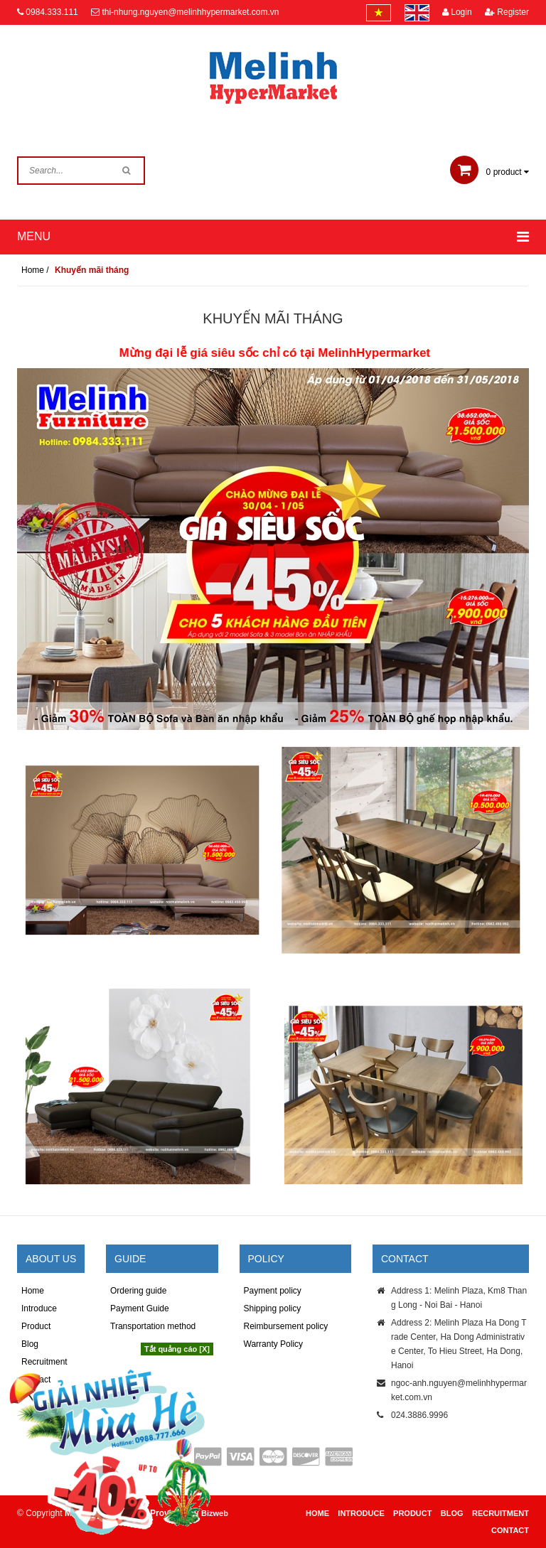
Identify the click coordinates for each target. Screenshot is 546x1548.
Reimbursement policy (286, 1326)
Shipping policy (272, 1308)
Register (507, 12)
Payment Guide (139, 1308)
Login (457, 12)
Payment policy (272, 1291)
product (489, 172)
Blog (452, 1513)
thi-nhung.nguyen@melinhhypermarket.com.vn (190, 12)
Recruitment (500, 1513)
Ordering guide (138, 1291)
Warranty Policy (274, 1344)
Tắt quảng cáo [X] (177, 1349)
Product (35, 1326)
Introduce (39, 1308)
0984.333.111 (51, 12)
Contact (510, 1530)
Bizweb (214, 1513)
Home (32, 1291)
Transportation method (153, 1326)
